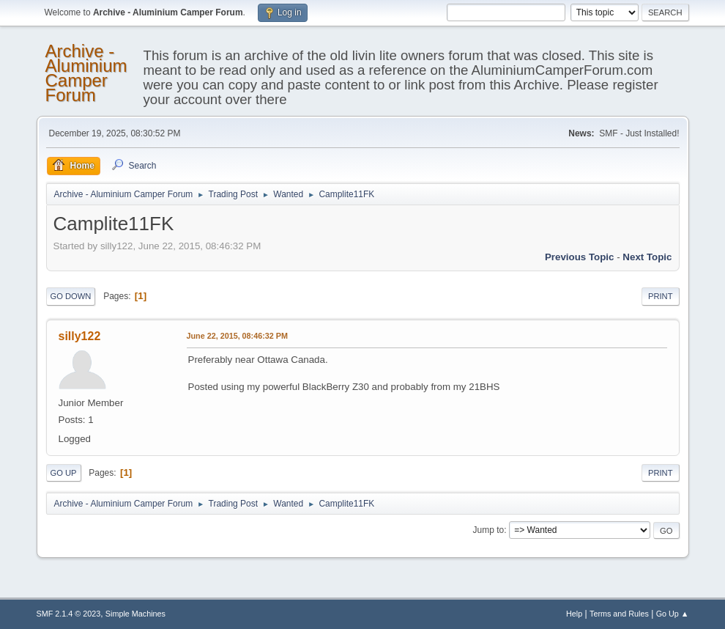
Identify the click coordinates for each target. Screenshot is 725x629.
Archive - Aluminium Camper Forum (86, 73)
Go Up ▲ (672, 613)
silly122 (80, 336)
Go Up (64, 472)
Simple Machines (135, 613)
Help (574, 613)
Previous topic (579, 256)
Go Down (71, 296)
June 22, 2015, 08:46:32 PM (237, 335)
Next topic (647, 256)
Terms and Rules (619, 613)
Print (660, 296)
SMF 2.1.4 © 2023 (69, 613)
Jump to (489, 530)
